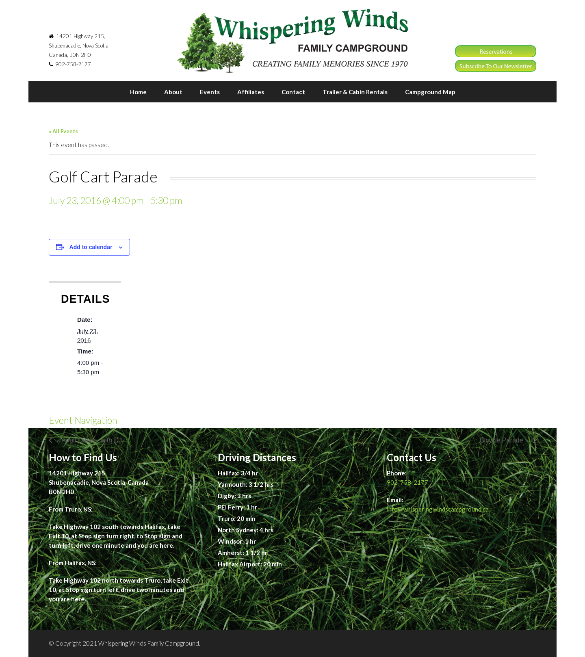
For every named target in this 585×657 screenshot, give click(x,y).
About (173, 91)
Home (138, 91)
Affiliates (250, 91)
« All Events (63, 131)
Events (210, 91)
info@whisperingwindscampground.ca (438, 509)
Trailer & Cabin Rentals (355, 91)
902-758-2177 (407, 482)
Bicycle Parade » (504, 440)
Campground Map (430, 91)
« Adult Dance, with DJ (89, 440)
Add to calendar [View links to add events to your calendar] (91, 247)
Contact (293, 91)
